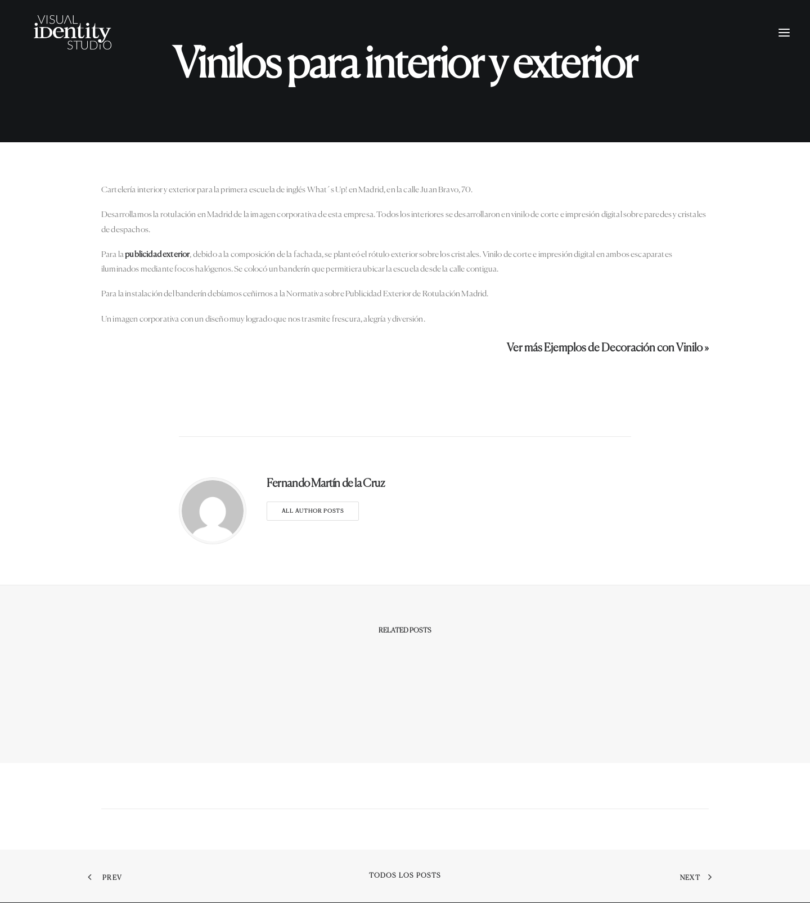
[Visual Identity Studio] (83, 43)
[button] (784, 43)
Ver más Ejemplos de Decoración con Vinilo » (608, 348)
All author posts (313, 511)
